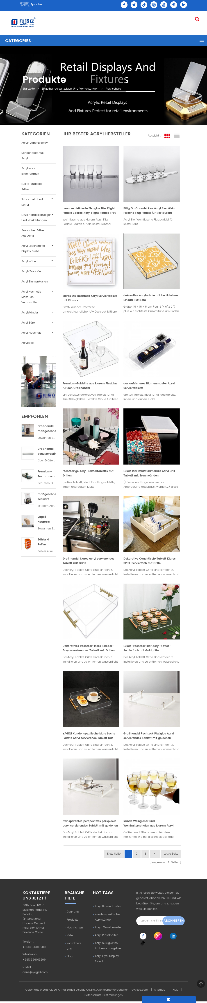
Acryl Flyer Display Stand (107, 960)
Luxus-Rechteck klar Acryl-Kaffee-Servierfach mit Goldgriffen (147, 649)
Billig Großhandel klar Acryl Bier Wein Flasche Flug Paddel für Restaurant (149, 211)
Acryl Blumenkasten (34, 282)
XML (175, 991)
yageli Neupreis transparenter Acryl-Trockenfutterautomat (47, 520)
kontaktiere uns (74, 947)
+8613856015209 (34, 949)
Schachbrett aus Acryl (32, 156)
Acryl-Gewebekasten (109, 929)
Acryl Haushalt (31, 333)
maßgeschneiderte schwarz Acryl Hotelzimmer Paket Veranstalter (47, 497)
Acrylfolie (27, 343)
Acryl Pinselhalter (106, 937)
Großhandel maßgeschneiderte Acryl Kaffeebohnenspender (47, 429)
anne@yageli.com (35, 974)
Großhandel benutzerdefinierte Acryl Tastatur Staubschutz (47, 451)
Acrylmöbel (28, 261)
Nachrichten (75, 929)
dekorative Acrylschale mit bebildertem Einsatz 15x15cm (150, 298)
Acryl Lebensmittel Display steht (33, 249)
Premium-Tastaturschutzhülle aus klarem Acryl (47, 474)
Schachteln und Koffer (32, 202)
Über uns (73, 913)
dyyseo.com (140, 991)
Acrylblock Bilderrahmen (30, 171)
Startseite (30, 88)
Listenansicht (177, 136)
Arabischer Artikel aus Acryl (32, 233)
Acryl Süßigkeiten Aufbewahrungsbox (108, 947)
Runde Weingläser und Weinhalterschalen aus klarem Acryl (148, 825)
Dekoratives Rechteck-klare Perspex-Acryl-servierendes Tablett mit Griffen (88, 649)
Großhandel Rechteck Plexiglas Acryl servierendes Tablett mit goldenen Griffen (148, 737)
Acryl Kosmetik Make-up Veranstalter (31, 297)
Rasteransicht (167, 136)
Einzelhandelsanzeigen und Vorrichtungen (71, 88)
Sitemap (159, 991)
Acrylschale (114, 88)
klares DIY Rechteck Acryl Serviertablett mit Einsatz (89, 298)
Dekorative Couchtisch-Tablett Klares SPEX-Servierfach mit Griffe (149, 562)
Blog (70, 958)
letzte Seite (171, 855)
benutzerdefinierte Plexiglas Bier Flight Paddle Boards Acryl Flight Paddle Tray (89, 211)
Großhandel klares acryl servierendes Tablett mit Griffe (88, 562)
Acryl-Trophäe (31, 271)
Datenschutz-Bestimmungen (103, 997)
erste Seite (114, 855)
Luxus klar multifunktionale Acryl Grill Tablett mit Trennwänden (149, 474)
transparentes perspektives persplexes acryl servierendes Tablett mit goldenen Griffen (90, 825)
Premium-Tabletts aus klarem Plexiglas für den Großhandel (89, 386)
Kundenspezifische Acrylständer (107, 919)
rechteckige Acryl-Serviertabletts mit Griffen (87, 474)
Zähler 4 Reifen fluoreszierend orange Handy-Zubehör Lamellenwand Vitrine (47, 542)
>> (155, 855)
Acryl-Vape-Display (34, 143)
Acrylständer (29, 313)
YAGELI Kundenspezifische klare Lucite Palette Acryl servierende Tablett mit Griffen (88, 737)
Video (70, 937)
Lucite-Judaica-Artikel (32, 187)
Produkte (72, 921)
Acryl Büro (28, 323)
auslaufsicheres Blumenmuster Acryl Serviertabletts (149, 386)
